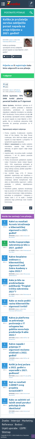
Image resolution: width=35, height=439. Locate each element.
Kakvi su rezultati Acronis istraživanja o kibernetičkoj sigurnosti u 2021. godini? (19, 227)
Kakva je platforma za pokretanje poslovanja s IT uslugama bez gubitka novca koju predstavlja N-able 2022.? (19, 326)
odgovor (11, 90)
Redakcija (17, 90)
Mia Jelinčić (13, 41)
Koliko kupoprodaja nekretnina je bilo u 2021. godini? (19, 245)
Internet (26, 393)
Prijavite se (8, 65)
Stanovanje (26, 294)
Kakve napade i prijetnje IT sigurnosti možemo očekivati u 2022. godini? (19, 350)
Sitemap (6, 432)
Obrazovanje (27, 274)
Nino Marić (11, 252)
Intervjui (15, 420)
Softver (25, 337)
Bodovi (18, 424)
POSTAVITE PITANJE (14, 12)
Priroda (25, 376)
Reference (7, 424)
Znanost (26, 235)
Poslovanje (26, 250)
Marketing (27, 420)
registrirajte (21, 65)
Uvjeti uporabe (10, 428)
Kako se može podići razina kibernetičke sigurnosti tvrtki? (20, 303)
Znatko (5, 420)
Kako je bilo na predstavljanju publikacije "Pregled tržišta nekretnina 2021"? (19, 286)
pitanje (11, 39)
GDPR (23, 428)
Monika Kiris (13, 275)
